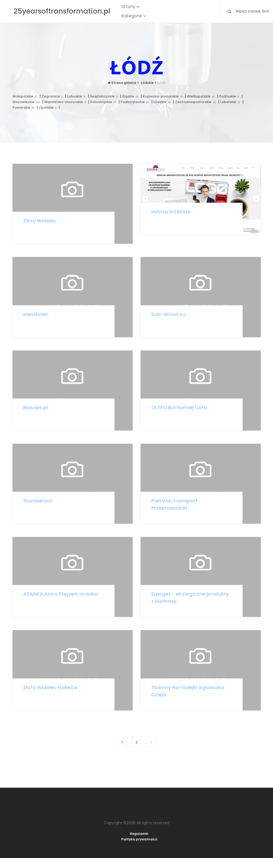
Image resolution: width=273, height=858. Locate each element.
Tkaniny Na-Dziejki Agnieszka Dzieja (187, 691)
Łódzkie (163, 102)
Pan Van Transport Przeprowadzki (174, 504)
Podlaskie (230, 96)
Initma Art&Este (171, 211)
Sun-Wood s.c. (169, 314)
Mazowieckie (27, 102)
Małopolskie (26, 96)
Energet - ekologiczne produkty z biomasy (190, 597)
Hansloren (36, 314)
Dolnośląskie (104, 102)
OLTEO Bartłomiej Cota (179, 407)
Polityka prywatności (139, 839)
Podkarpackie (136, 102)
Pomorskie (25, 107)
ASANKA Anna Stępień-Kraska (60, 594)
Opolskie (49, 107)
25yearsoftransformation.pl (62, 11)
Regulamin (139, 833)
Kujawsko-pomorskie (164, 96)
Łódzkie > (148, 82)
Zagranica (53, 96)
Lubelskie (231, 102)
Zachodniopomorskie (196, 102)
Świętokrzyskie (105, 96)
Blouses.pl (35, 407)
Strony (128, 6)
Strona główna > (123, 82)
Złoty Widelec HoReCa (50, 687)
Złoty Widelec (40, 220)
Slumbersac (38, 500)
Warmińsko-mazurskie (66, 102)
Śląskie (131, 96)
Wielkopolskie (202, 96)
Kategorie (131, 16)
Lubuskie (77, 96)
